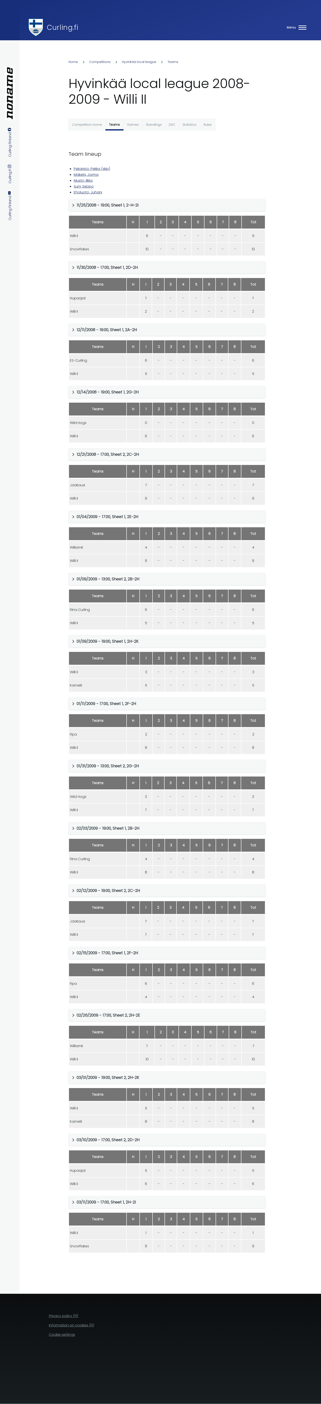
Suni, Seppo (84, 186)
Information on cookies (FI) (71, 1325)
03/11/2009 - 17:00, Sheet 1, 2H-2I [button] (106, 1202)
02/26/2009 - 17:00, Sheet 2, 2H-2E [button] (108, 1015)
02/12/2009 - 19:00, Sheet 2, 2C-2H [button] (108, 890)
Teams (173, 62)
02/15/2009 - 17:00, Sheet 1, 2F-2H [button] (107, 953)
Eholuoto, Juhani (88, 192)
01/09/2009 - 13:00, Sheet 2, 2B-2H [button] (108, 579)
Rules (208, 124)
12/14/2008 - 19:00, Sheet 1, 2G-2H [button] (108, 392)
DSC (172, 124)
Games (133, 124)
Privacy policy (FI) (63, 1315)
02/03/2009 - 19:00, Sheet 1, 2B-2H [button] (108, 828)
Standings (154, 124)
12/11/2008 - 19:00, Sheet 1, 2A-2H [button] (107, 329)
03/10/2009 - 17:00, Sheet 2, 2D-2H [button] (108, 1140)
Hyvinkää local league (139, 62)
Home (73, 62)
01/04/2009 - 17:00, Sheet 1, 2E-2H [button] (107, 516)
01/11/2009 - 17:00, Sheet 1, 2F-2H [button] (106, 703)
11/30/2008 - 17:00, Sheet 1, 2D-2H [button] (107, 267)
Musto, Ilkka (83, 180)
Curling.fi (62, 27)
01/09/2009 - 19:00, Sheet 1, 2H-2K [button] (108, 641)
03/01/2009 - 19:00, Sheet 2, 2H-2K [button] (108, 1077)
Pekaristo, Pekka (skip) (92, 168)
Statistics (189, 124)
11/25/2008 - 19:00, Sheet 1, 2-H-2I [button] (107, 205)
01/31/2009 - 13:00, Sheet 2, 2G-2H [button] (108, 766)
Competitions (100, 62)
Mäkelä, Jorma (86, 174)
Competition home (87, 124)
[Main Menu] (295, 27)
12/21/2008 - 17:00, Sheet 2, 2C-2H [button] (108, 454)
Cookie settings (62, 1334)
